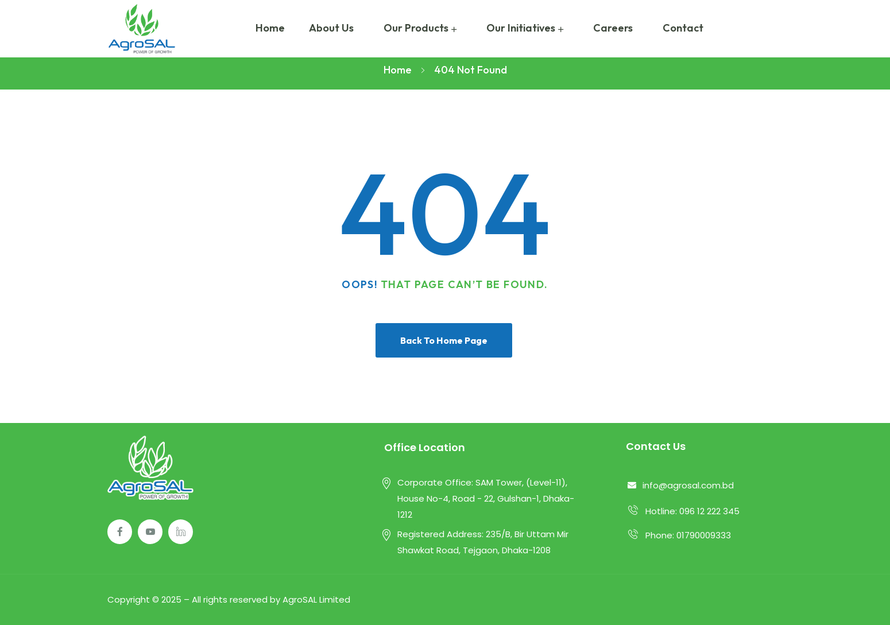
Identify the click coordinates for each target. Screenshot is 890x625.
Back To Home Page (443, 340)
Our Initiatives (520, 27)
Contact (683, 27)
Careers (613, 27)
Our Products (416, 27)
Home (270, 27)
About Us (331, 27)
